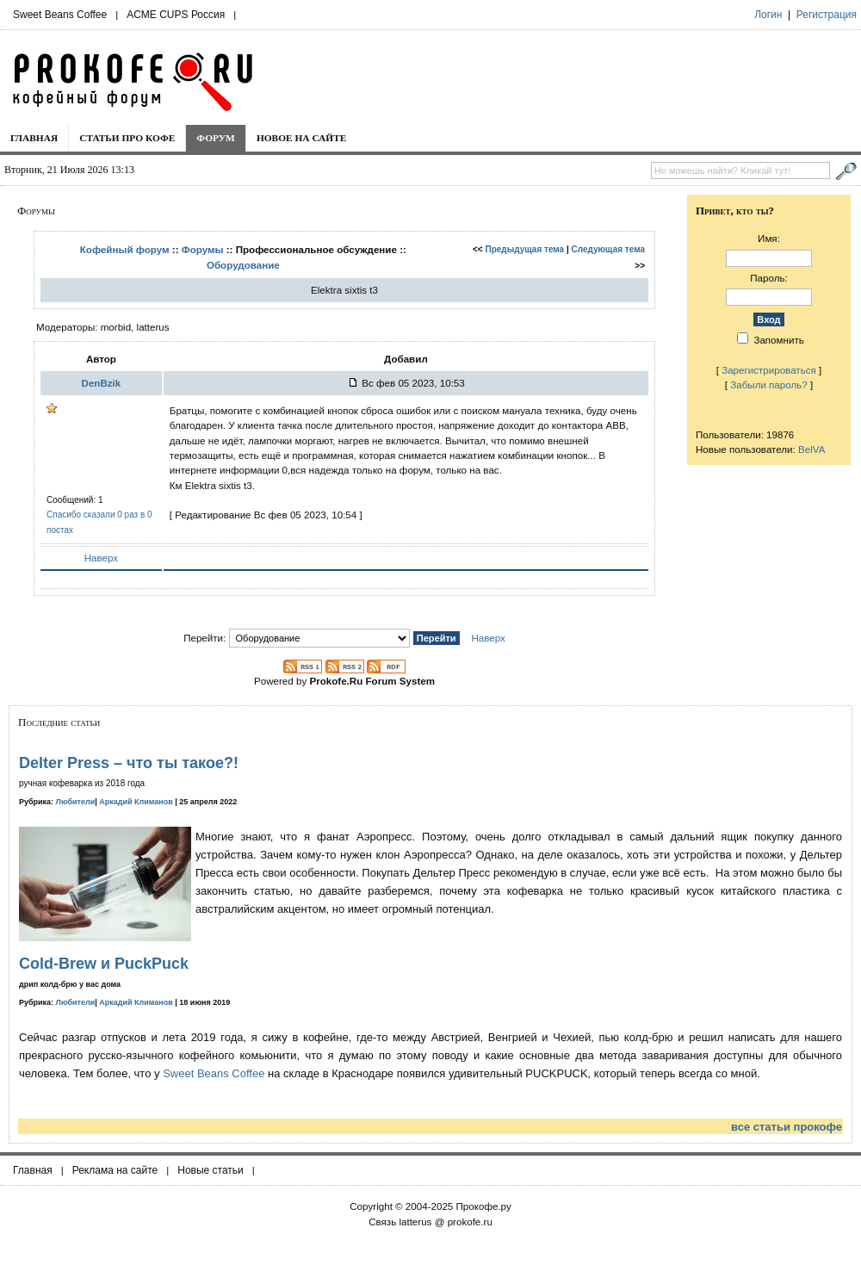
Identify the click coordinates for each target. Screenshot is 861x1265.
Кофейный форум (125, 249)
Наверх (101, 557)
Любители (76, 801)
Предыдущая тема (525, 249)
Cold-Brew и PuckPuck (104, 963)
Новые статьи (210, 1170)
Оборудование (243, 264)
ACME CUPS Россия (176, 15)
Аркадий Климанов (136, 801)
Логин (768, 15)
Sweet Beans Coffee (60, 15)
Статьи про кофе (127, 138)
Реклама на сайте (115, 1170)
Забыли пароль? (769, 384)
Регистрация (826, 15)
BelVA (811, 449)
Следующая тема (608, 249)
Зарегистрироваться (769, 369)
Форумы (203, 249)
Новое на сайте (302, 138)
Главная (34, 138)
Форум (215, 138)
